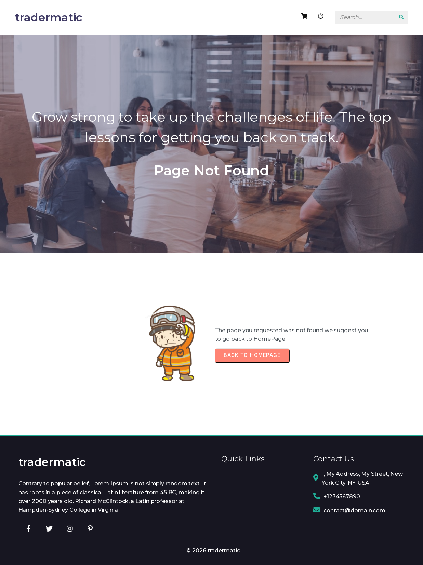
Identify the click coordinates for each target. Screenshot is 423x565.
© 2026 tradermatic (213, 550)
